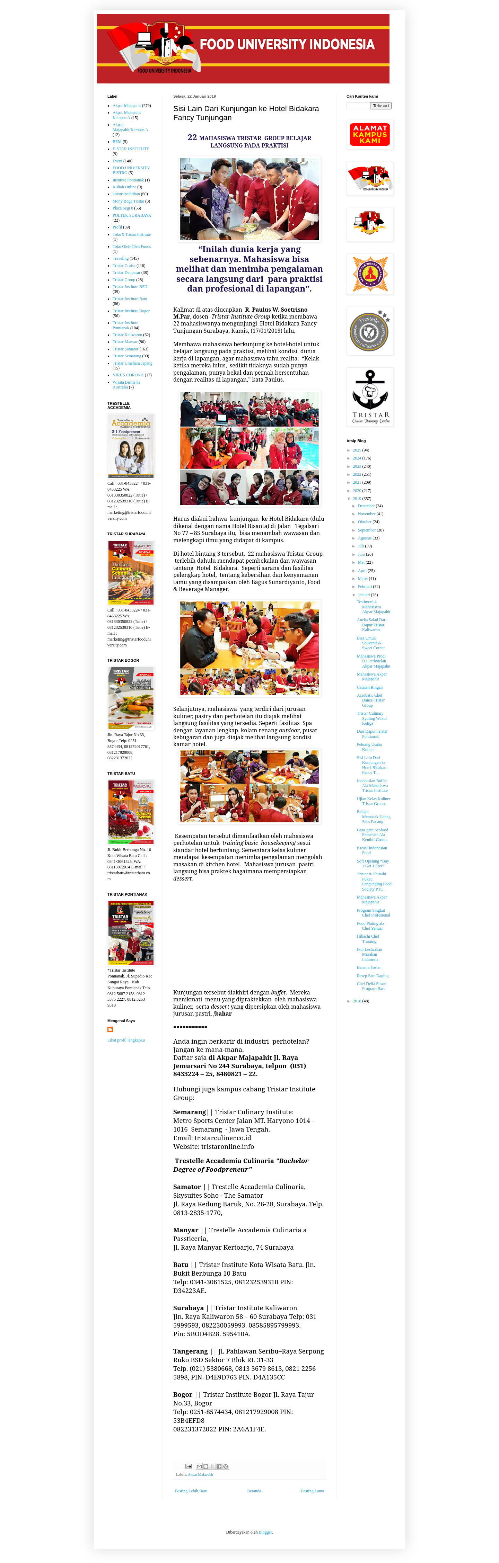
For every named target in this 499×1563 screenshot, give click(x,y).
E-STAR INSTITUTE (131, 148)
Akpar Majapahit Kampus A (127, 115)
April (363, 570)
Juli (361, 546)
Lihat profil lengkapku (126, 1040)
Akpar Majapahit (200, 1474)
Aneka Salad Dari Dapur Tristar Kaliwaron (371, 624)
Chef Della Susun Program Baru (371, 986)
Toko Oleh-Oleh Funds (132, 246)
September (367, 530)
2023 (357, 466)
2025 (357, 450)
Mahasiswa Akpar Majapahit (372, 676)
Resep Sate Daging (372, 975)
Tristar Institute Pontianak (125, 325)
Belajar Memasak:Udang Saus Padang (374, 816)
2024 (357, 458)
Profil (117, 227)
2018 (357, 1001)
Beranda (254, 1491)
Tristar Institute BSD (130, 286)
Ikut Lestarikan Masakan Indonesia (369, 954)
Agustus (365, 538)
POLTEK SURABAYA (132, 215)
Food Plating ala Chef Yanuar (370, 926)
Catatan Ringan (370, 687)
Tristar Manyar (125, 341)
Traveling (121, 258)
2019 (357, 498)
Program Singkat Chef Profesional (373, 913)
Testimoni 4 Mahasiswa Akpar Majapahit (374, 606)
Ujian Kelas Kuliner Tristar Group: (374, 801)
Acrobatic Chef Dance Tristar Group (371, 700)
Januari (364, 594)
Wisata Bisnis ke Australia (126, 385)
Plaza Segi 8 (123, 208)
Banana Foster (369, 967)
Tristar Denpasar (126, 272)
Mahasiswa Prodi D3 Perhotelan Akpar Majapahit (374, 661)
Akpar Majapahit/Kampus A (130, 127)
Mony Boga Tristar (128, 201)
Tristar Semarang (127, 356)
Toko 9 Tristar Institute (132, 234)
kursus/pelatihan (126, 193)
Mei (362, 562)
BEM (117, 141)
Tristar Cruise (124, 265)
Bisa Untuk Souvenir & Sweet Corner (371, 643)
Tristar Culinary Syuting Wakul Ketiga (372, 718)
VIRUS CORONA (128, 375)
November (367, 513)
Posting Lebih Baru (191, 1491)
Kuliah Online (124, 187)
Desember (367, 505)
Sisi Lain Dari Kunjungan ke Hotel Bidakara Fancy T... (372, 765)
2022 (357, 474)
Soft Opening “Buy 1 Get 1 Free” (373, 863)
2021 (357, 482)
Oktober (365, 521)
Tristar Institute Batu (130, 298)
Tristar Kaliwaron (127, 334)
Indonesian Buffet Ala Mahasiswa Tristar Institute (372, 785)
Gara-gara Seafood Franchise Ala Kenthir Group (372, 835)
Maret (363, 578)
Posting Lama (312, 1491)
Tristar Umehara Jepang (132, 363)
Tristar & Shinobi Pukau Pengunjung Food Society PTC (374, 881)
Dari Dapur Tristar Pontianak (372, 734)
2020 (357, 490)
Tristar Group (124, 279)
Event (117, 161)
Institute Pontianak (128, 180)
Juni (362, 554)
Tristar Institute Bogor (131, 311)
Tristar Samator (126, 349)
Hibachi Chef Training (368, 939)
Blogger (265, 1532)
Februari (365, 586)
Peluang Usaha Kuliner (369, 747)
